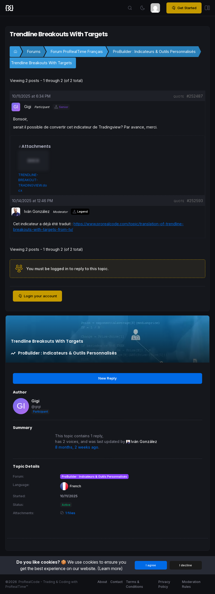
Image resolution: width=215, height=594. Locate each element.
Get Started (184, 8)
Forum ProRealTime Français (77, 51)
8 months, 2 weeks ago (76, 447)
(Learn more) (110, 568)
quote (178, 96)
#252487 (195, 96)
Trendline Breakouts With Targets (41, 62)
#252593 (195, 200)
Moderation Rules (191, 584)
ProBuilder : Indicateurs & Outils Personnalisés (154, 51)
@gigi (36, 407)
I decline (185, 565)
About (102, 582)
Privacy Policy (164, 584)
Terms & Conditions (134, 584)
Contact (116, 582)
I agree (151, 565)
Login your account (37, 296)
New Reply (107, 378)
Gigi (35, 400)
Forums (34, 51)
